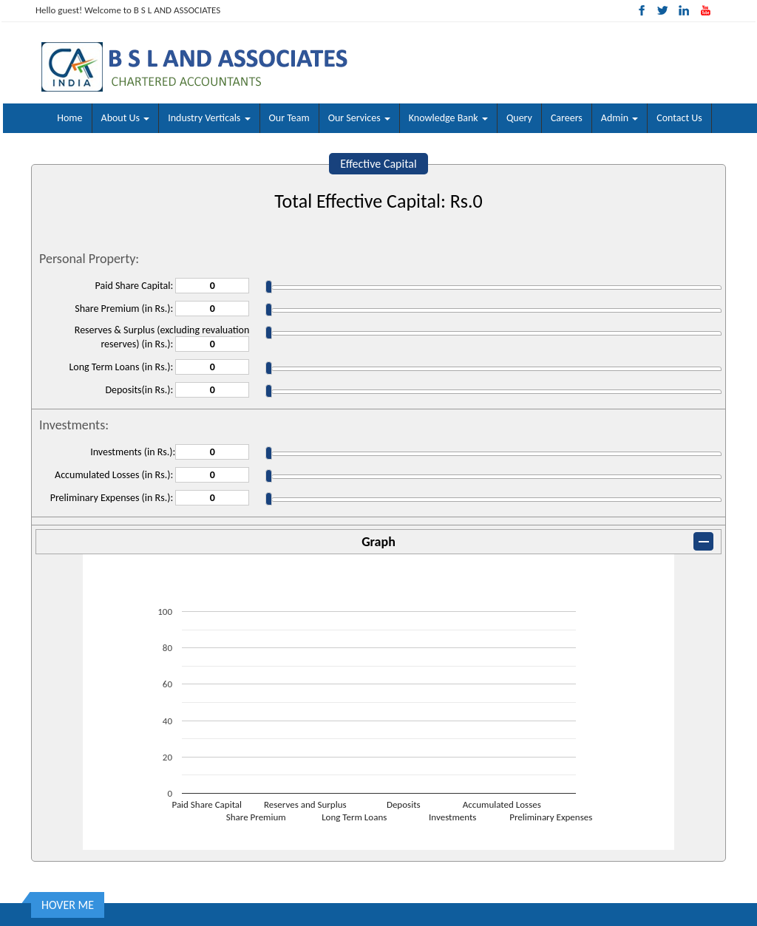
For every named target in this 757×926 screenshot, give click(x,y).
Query (519, 118)
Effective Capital (378, 164)
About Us (125, 118)
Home (69, 118)
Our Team (289, 118)
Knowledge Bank (448, 118)
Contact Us (679, 118)
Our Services (359, 118)
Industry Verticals (209, 118)
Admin (619, 118)
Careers (567, 118)
